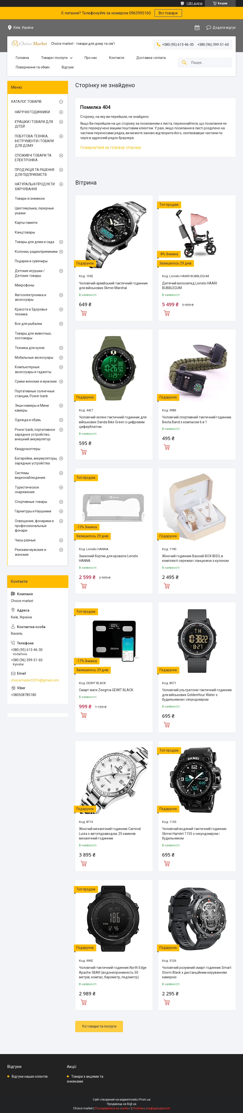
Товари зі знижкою (30, 198)
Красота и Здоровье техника (31, 311)
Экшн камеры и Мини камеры (32, 408)
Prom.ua (144, 1099)
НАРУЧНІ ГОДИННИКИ (32, 112)
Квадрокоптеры (27, 449)
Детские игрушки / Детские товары (30, 273)
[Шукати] (184, 62)
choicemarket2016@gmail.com (35, 680)
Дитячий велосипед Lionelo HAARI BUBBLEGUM (189, 285)
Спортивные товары (31, 502)
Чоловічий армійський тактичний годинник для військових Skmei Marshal (113, 285)
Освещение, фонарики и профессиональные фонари (34, 525)
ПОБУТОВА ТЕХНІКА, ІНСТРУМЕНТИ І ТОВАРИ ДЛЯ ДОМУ (34, 141)
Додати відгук (224, 27)
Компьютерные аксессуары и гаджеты (33, 369)
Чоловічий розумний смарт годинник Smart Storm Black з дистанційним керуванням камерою (196, 972)
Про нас (91, 58)
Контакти (116, 58)
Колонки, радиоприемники (36, 252)
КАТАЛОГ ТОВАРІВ (26, 102)
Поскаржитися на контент (113, 1108)
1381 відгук (194, 3)
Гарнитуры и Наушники (33, 511)
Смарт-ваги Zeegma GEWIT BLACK (106, 690)
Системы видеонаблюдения (30, 475)
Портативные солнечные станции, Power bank (35, 393)
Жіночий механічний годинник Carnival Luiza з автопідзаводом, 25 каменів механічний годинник (110, 833)
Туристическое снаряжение (27, 489)
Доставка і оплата (151, 58)
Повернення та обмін (33, 67)
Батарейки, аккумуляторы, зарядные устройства (36, 460)
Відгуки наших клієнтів (30, 1076)
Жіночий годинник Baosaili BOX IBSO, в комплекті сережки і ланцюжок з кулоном (195, 558)
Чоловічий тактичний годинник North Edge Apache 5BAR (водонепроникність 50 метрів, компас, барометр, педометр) (113, 972)
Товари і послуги (54, 58)
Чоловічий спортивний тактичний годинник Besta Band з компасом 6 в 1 (196, 419)
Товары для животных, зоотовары (33, 335)
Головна (22, 58)
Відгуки (68, 67)
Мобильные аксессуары (34, 357)
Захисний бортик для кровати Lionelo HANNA (108, 558)
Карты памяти (26, 223)
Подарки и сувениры (31, 261)
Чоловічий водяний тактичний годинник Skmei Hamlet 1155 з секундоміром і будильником (194, 833)
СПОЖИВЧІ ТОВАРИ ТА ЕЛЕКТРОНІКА (33, 157)
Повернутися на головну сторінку (110, 147)
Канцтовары (25, 232)
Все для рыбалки (28, 324)
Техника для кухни (29, 348)
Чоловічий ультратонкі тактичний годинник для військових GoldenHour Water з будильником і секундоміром (197, 694)
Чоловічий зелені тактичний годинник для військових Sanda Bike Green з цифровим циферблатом (113, 422)
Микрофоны (24, 285)
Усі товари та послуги (99, 1026)
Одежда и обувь (28, 420)
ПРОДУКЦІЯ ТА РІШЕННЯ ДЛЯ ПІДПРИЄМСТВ (34, 172)
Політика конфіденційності (151, 1108)
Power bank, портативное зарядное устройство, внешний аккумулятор (35, 434)
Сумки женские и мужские (36, 381)
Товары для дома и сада (34, 242)
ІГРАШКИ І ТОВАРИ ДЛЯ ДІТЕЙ (34, 124)
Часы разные (25, 540)
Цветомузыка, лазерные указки (34, 210)
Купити (83, 312)
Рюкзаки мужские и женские (30, 552)
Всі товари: (168, 13)
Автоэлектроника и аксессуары (30, 297)
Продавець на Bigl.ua (121, 1104)
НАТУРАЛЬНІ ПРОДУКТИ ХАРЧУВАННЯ (35, 186)
